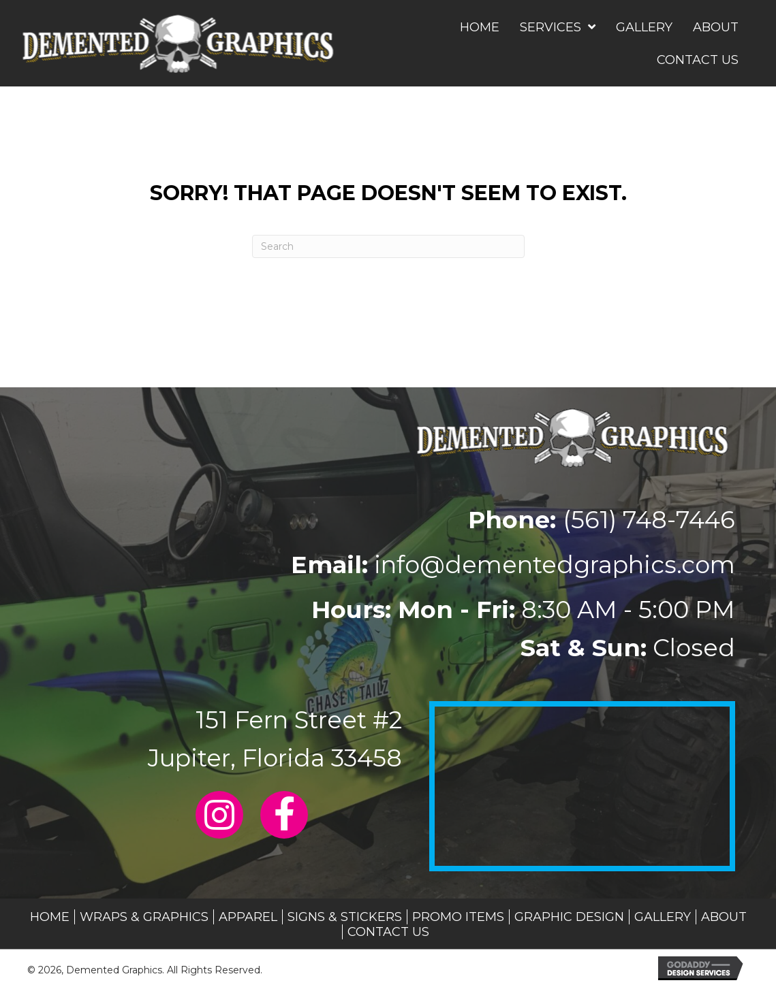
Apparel (248, 916)
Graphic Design (569, 916)
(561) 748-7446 (649, 519)
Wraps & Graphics (144, 916)
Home (49, 916)
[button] (219, 815)
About (724, 916)
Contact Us (388, 931)
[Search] (388, 246)
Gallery (662, 916)
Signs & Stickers (345, 916)
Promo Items (458, 916)
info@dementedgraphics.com (554, 564)
